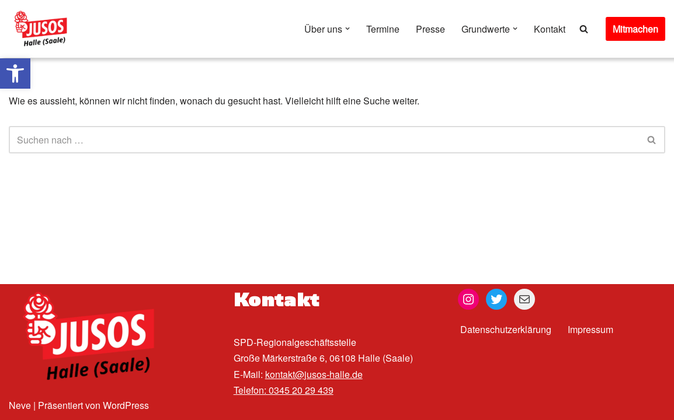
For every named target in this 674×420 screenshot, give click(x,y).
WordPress (126, 405)
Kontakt (549, 29)
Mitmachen (635, 29)
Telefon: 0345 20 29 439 (283, 390)
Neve (20, 405)
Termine (382, 29)
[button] (15, 73)
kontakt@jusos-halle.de (314, 374)
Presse (430, 29)
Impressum (590, 329)
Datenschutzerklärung (505, 329)
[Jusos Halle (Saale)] (44, 28)
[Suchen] (583, 28)
